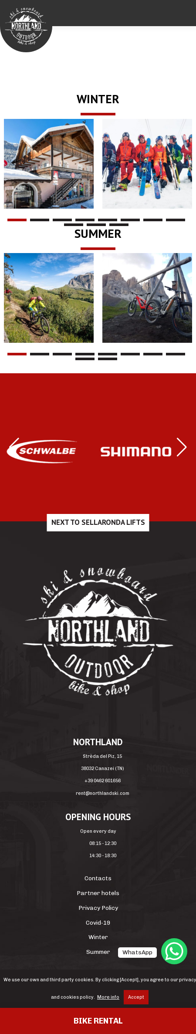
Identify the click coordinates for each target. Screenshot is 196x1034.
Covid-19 (98, 922)
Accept (136, 997)
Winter (98, 936)
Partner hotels (98, 892)
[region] (98, 164)
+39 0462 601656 (102, 781)
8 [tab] (175, 220)
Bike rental (98, 1021)
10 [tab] (96, 224)
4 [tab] (85, 220)
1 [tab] (17, 220)
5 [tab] (107, 220)
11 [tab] (118, 224)
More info (108, 997)
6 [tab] (130, 220)
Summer (98, 951)
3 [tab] (62, 220)
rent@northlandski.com (102, 793)
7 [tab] (152, 220)
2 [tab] (39, 220)
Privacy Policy (98, 907)
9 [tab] (73, 224)
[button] (14, 447)
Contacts (98, 878)
